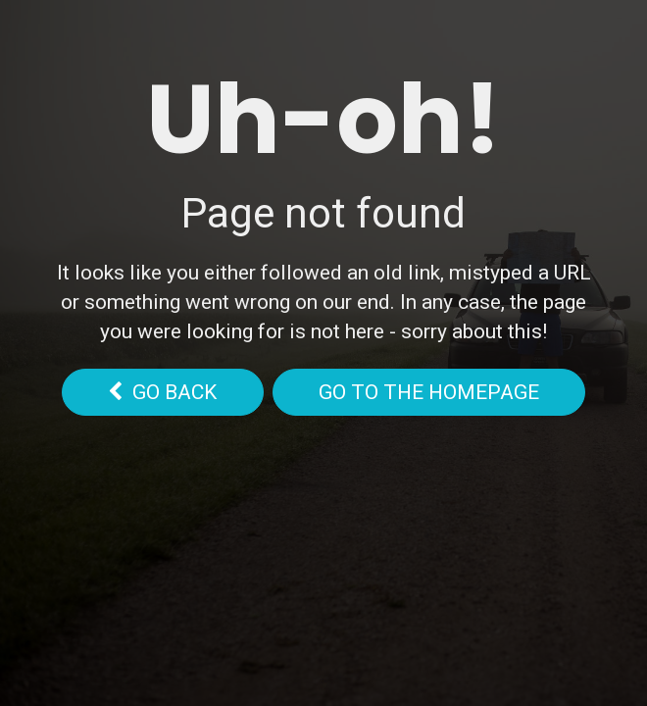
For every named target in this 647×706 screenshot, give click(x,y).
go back (162, 392)
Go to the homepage (429, 392)
